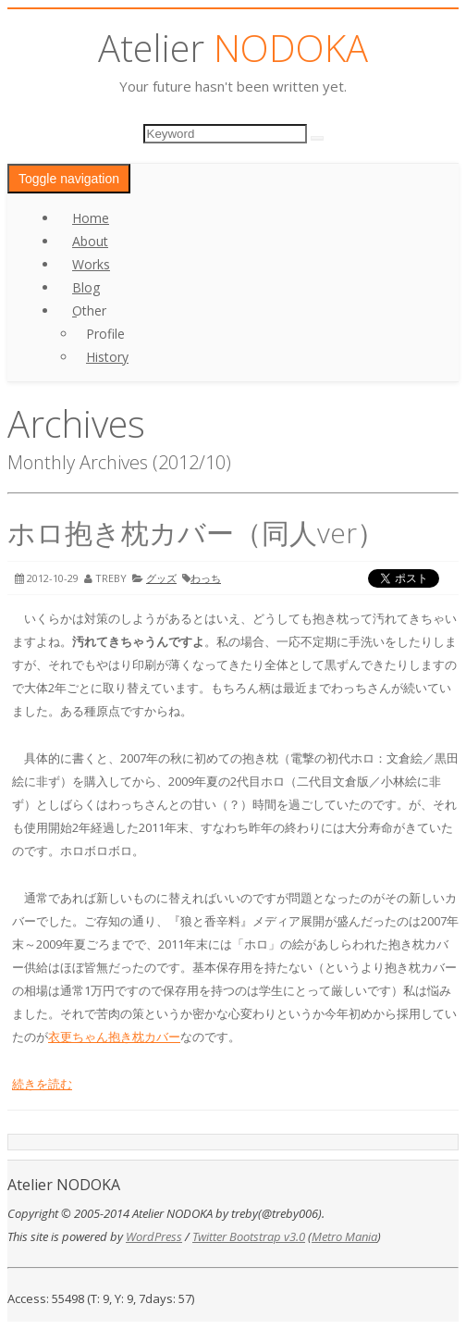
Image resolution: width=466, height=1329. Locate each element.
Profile (105, 333)
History (107, 357)
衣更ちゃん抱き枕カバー (114, 1036)
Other (89, 310)
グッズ (161, 578)
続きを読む (42, 1083)
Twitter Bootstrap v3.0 (248, 1236)
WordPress (154, 1236)
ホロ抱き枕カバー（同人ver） (196, 533)
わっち (205, 578)
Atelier (233, 47)
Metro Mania (344, 1236)
